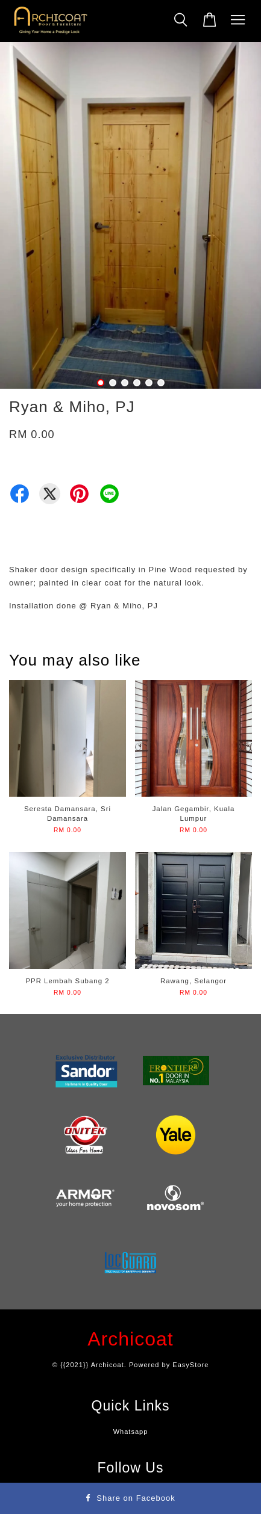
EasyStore (190, 1364)
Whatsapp (130, 1431)
